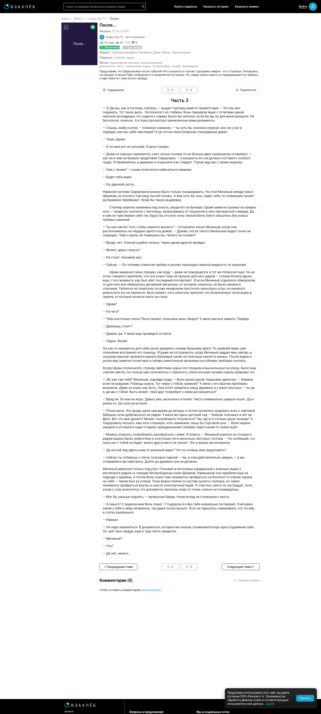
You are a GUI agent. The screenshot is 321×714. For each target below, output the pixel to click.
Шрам (155, 57)
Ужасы (14, 162)
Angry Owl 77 (121, 18)
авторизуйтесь (176, 590)
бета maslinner (160, 37)
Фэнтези (15, 169)
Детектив (16, 195)
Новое (14, 101)
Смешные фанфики (149, 52)
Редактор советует (22, 119)
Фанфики (170, 52)
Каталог (93, 711)
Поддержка (15, 706)
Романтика (17, 156)
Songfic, (201, 66)
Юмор (190, 52)
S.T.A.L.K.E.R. (145, 31)
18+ (12, 143)
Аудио (14, 75)
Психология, (158, 66)
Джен (181, 52)
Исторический (19, 234)
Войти (303, 6)
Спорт (14, 221)
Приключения (205, 52)
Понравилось (19, 43)
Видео (14, 81)
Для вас (15, 62)
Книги (90, 18)
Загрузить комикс (247, 6)
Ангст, (145, 66)
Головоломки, (185, 66)
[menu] (24, 125)
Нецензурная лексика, (149, 62)
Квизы (14, 113)
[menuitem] (24, 19)
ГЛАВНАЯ (16, 18)
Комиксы (16, 88)
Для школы (17, 131)
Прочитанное (19, 37)
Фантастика (18, 188)
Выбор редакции (21, 68)
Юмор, (171, 66)
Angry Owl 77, (139, 37)
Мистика (16, 175)
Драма (14, 182)
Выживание (215, 66)
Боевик (15, 228)
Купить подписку (185, 6)
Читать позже (19, 50)
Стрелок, (144, 57)
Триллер (15, 202)
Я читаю (15, 30)
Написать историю (216, 6)
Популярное (18, 94)
